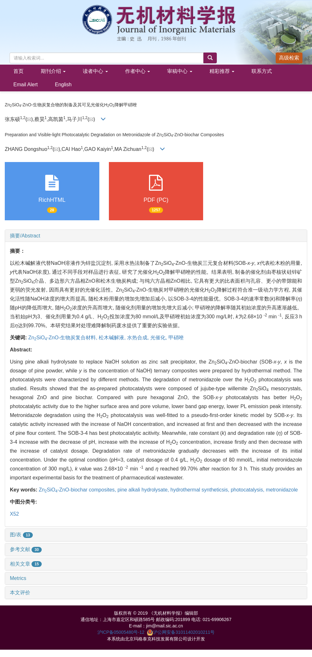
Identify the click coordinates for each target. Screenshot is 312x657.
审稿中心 (179, 71)
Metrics (18, 578)
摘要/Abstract (25, 235)
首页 (18, 71)
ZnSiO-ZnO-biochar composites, (78, 489)
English (63, 84)
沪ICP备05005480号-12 (121, 632)
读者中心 (95, 71)
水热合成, (138, 337)
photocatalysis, (248, 489)
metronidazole (282, 489)
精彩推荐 (221, 71)
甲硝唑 (176, 337)
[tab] (156, 236)
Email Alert (25, 84)
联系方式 (262, 71)
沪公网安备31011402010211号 (181, 632)
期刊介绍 (53, 71)
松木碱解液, (113, 337)
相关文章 (26, 564)
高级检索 (289, 57)
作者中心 (137, 71)
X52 (14, 514)
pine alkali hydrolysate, (143, 489)
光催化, (159, 337)
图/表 (21, 534)
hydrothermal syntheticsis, (200, 489)
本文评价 (20, 592)
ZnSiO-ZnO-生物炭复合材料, (63, 337)
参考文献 (26, 549)
